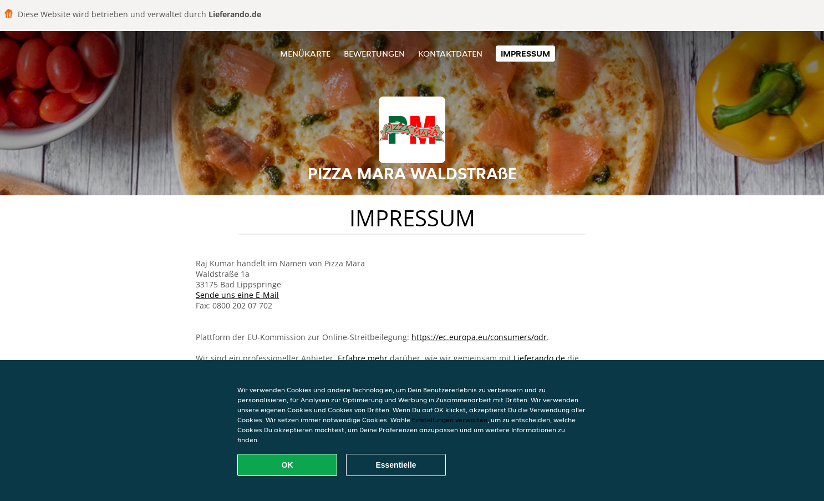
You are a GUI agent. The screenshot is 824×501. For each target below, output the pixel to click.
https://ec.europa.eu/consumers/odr (479, 337)
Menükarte (305, 53)
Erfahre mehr (363, 358)
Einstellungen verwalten (449, 420)
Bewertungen (374, 53)
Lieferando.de (539, 358)
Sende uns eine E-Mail (237, 295)
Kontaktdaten (450, 53)
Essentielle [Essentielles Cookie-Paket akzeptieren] (395, 464)
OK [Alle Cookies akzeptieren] (287, 464)
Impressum (525, 53)
